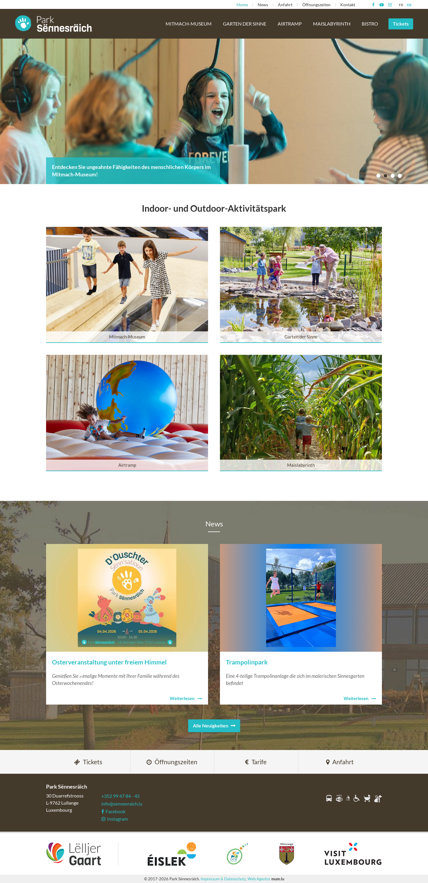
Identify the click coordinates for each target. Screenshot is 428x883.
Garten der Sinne (244, 23)
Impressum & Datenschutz (223, 878)
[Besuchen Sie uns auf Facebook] (373, 4)
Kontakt (347, 4)
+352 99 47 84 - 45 (120, 796)
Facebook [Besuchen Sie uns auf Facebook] (113, 811)
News (263, 4)
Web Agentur (259, 878)
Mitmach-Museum (189, 23)
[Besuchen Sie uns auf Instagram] (390, 4)
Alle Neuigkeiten (210, 725)
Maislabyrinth (331, 23)
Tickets (401, 23)
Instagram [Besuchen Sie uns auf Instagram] (114, 819)
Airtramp (290, 23)
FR (401, 5)
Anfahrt (285, 4)
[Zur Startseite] (53, 23)
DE (409, 5)
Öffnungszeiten (316, 4)
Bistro (370, 23)
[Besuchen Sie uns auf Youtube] (381, 4)
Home (242, 4)
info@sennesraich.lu (121, 803)
